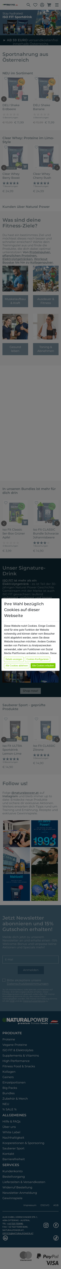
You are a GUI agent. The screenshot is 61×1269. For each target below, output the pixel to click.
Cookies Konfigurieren (37, 659)
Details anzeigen (14, 659)
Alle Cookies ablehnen (17, 665)
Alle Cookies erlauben (43, 665)
